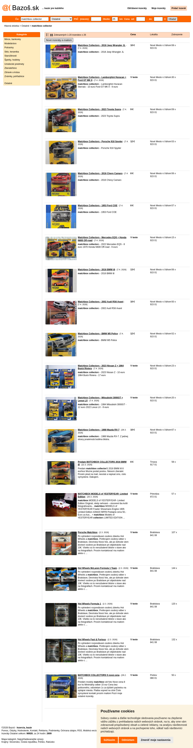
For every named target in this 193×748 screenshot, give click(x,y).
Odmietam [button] (128, 739)
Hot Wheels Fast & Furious (92, 639)
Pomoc (4, 730)
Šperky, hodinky (12, 60)
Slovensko (14, 742)
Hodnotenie (23, 730)
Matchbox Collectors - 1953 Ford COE (97, 205)
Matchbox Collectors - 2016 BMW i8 (96, 269)
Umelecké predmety (14, 64)
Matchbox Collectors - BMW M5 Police (98, 333)
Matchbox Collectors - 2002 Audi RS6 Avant (100, 301)
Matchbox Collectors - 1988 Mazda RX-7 (98, 430)
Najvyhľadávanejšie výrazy (30, 739)
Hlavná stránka (11, 26)
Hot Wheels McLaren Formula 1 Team (97, 568)
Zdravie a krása (12, 72)
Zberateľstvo (10, 68)
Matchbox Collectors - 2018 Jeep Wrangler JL (101, 45)
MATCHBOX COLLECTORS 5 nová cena (98, 675)
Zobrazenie (177, 34)
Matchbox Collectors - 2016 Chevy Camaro (100, 173)
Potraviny (9, 47)
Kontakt (34, 730)
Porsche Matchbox (88, 532)
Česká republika (29, 742)
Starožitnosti (10, 56)
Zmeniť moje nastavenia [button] (156, 739)
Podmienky (54, 730)
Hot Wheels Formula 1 (89, 603)
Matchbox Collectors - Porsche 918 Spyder (100, 141)
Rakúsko (50, 742)
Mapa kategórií (8, 739)
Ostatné (25, 26)
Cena (133, 34)
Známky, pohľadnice (14, 76)
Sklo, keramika (11, 51)
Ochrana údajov (68, 730)
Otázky (13, 730)
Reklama (43, 730)
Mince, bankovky (12, 39)
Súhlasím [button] (109, 739)
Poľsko (41, 742)
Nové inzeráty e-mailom (59, 40)
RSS (79, 730)
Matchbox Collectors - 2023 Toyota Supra (99, 109)
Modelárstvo (10, 43)
